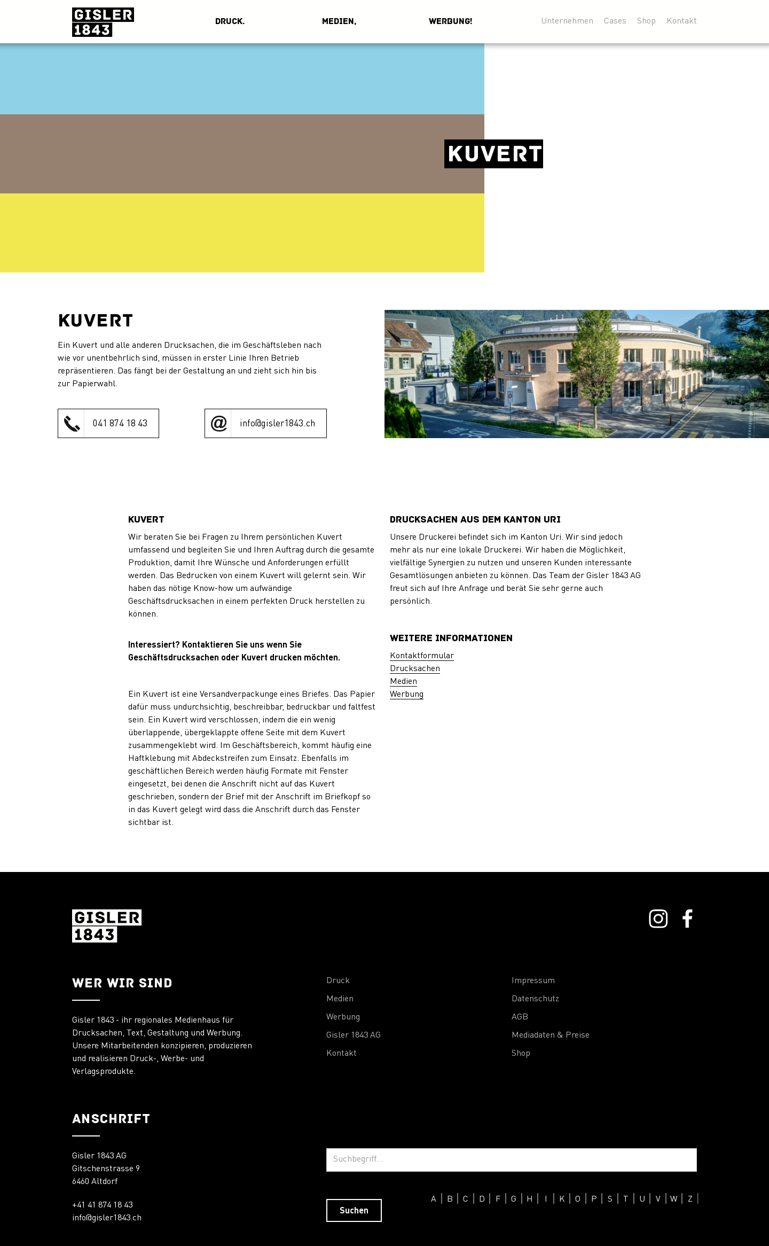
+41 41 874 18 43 (102, 1205)
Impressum (533, 981)
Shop (646, 21)
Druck (338, 981)
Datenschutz (535, 999)
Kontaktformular (422, 656)
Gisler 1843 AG (353, 1035)
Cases (615, 21)
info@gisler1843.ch (107, 1218)
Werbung (406, 694)
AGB (520, 1017)
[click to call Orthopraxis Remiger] (108, 423)
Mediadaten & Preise (551, 1035)
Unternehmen (567, 21)
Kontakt (681, 21)
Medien (403, 681)
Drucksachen (415, 669)
